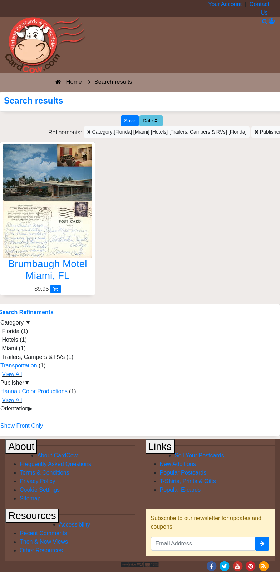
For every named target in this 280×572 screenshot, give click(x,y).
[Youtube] (237, 566)
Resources (32, 515)
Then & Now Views (44, 542)
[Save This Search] (130, 120)
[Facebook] (211, 566)
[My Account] (272, 21)
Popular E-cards (180, 490)
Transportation (18, 365)
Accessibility (74, 524)
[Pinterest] (250, 566)
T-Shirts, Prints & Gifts (188, 481)
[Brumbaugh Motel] (47, 214)
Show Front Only (21, 426)
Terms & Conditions (44, 473)
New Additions (178, 464)
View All (12, 374)
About (21, 446)
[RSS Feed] (263, 566)
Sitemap (30, 498)
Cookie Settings (40, 490)
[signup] (262, 544)
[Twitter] (224, 566)
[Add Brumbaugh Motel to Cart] (55, 289)
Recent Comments (43, 533)
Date (150, 121)
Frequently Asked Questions (55, 464)
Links (160, 446)
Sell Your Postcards (199, 455)
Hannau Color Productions (34, 391)
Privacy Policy (37, 481)
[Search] (264, 21)
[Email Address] (203, 544)
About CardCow (57, 455)
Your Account (225, 4)
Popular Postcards (183, 473)
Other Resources (41, 550)
